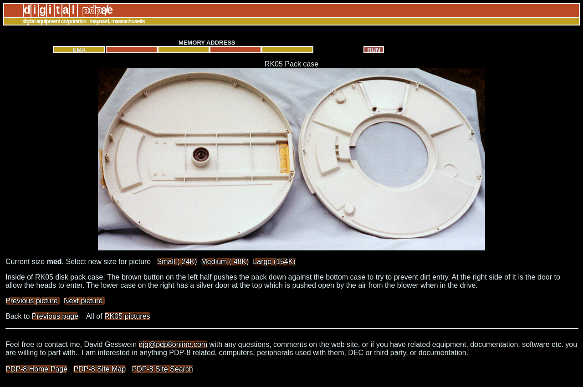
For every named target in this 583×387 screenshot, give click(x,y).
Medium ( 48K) (225, 261)
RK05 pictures (127, 316)
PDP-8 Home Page (36, 369)
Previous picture (32, 301)
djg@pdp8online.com (173, 344)
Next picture (84, 301)
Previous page (55, 316)
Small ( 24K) (177, 261)
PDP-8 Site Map (99, 369)
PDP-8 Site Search (162, 369)
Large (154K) (274, 261)
